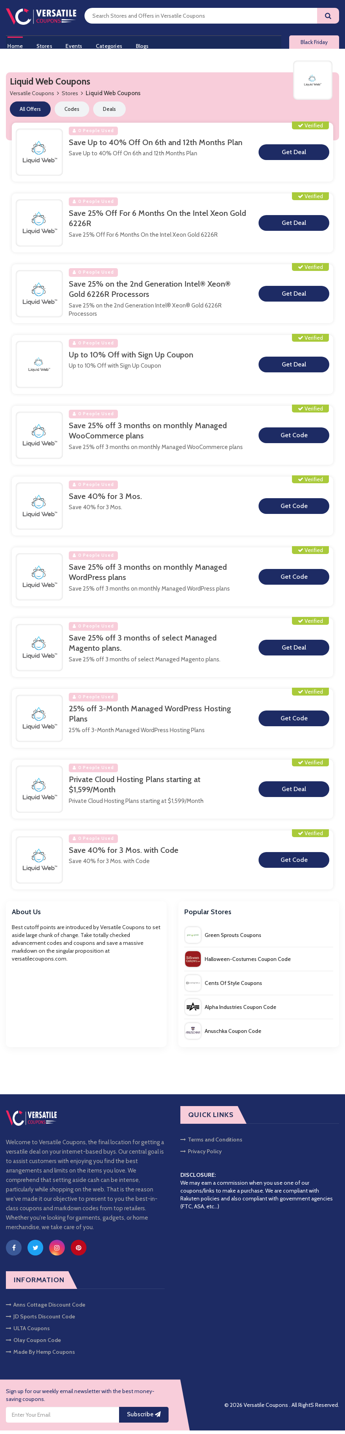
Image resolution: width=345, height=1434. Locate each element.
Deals (109, 112)
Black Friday (314, 44)
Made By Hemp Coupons (40, 1355)
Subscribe (144, 1417)
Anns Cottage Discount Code (45, 1308)
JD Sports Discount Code (40, 1320)
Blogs (149, 44)
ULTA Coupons (28, 1331)
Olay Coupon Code (33, 1343)
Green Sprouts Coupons (223, 938)
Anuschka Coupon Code (223, 1034)
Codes (71, 112)
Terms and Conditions (211, 1143)
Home (13, 44)
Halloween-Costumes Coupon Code (238, 962)
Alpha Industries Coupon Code (230, 1010)
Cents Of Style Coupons (223, 986)
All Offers (30, 112)
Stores (45, 44)
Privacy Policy (201, 1154)
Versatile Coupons (32, 96)
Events (76, 44)
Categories (114, 44)
